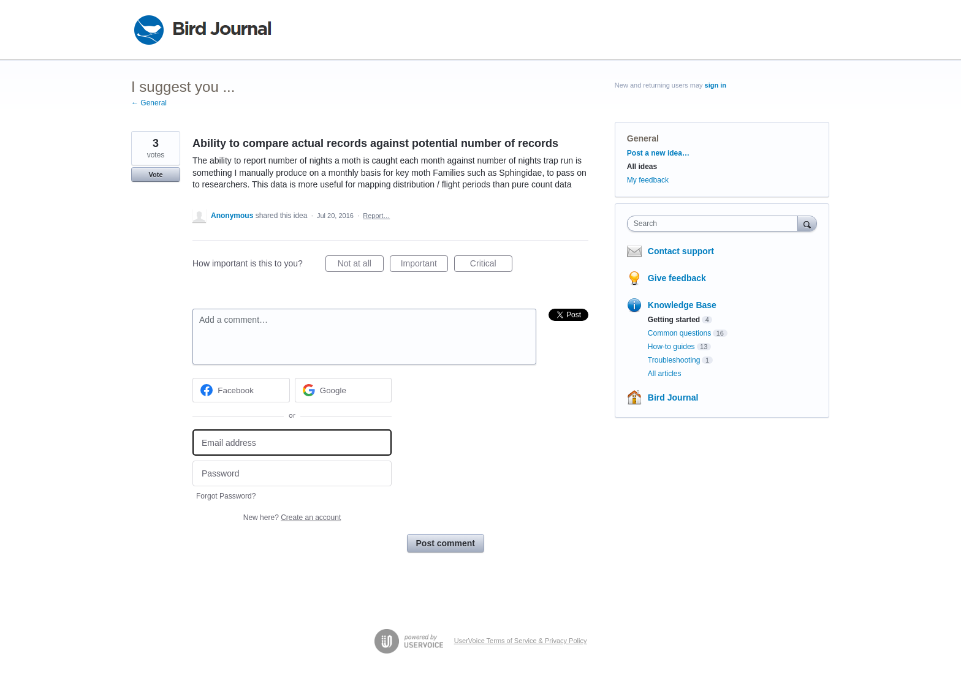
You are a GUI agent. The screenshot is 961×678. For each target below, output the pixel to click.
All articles (665, 373)
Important (424, 265)
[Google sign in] (343, 390)
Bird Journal (673, 397)
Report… (376, 215)
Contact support (681, 251)
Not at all (361, 265)
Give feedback (677, 278)
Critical (491, 265)
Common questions (679, 333)
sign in (715, 85)
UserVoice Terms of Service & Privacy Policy (520, 640)
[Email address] (292, 442)
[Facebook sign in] (241, 390)
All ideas (642, 166)
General (643, 138)
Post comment (445, 543)
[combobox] (715, 223)
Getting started (674, 319)
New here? (292, 517)
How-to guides (671, 346)
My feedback (648, 180)
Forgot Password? (226, 496)
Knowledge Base (682, 305)
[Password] (292, 474)
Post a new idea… (658, 153)
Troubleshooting (674, 360)
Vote (155, 174)
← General (149, 103)
